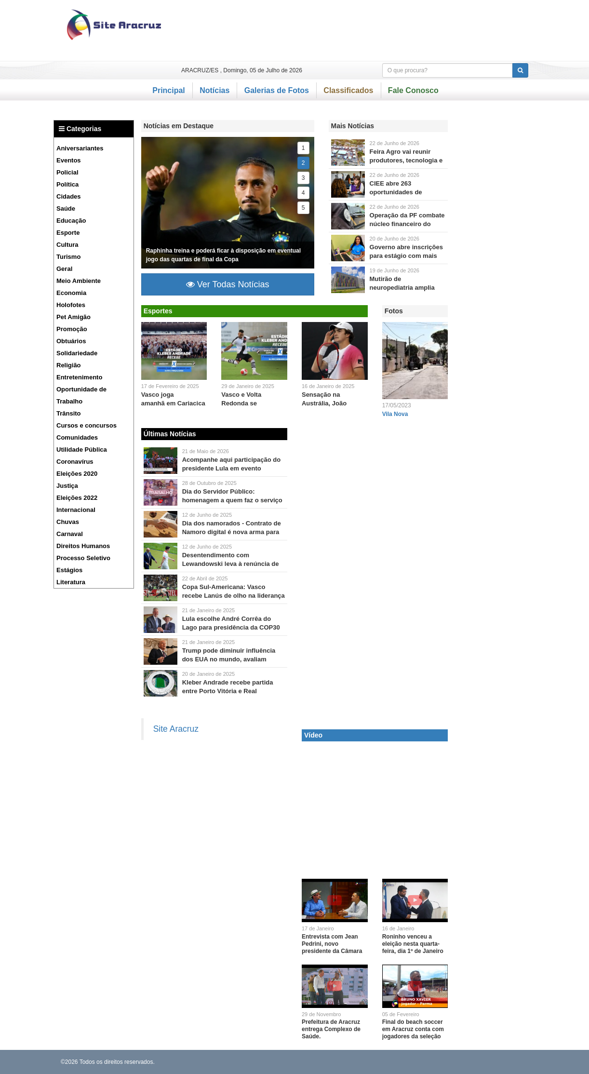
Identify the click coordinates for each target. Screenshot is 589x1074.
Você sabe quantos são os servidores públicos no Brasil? (160, 492)
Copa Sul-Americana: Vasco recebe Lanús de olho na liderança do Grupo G (233, 595)
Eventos (68, 160)
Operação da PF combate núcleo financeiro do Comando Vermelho (407, 224)
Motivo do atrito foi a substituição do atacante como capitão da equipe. (160, 556)
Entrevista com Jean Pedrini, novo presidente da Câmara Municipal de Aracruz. (332, 947)
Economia (71, 292)
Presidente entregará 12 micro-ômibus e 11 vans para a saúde (160, 460)
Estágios (69, 570)
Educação (71, 220)
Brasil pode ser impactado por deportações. (160, 651)
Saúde (65, 208)
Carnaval (69, 533)
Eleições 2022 (76, 497)
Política (67, 184)
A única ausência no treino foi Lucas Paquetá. (227, 202)
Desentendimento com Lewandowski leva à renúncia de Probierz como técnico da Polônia (232, 563)
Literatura (70, 582)
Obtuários (71, 341)
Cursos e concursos (86, 425)
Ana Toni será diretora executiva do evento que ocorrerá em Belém (160, 619)
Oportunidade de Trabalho (81, 395)
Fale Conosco (413, 90)
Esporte (68, 232)
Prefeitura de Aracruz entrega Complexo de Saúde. (331, 1029)
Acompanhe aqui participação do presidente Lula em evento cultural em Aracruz (231, 468)
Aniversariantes (80, 148)
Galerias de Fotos (276, 90)
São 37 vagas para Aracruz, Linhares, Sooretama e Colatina (348, 184)
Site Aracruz (176, 729)
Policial (67, 172)
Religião (68, 365)
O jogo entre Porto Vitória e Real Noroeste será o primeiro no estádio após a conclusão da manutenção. (160, 683)
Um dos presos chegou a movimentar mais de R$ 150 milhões (348, 216)
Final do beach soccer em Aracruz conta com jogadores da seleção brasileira (413, 1033)
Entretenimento (79, 377)
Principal (168, 90)
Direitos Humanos (83, 546)
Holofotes (70, 305)
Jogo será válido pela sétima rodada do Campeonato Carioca (254, 351)
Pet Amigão (73, 317)
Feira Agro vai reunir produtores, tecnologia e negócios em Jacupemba (407, 160)
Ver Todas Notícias (227, 284)
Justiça (67, 485)
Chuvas (67, 521)
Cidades (68, 196)
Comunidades (77, 437)
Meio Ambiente (78, 280)
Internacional (75, 509)
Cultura (67, 244)
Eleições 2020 (76, 473)
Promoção (71, 329)
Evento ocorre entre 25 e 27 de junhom (348, 152)
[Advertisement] (356, 30)
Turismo (68, 256)
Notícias (214, 90)
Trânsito (68, 413)
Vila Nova (395, 414)
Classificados (348, 90)
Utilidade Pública (81, 449)
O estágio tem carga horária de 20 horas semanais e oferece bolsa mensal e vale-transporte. (348, 248)
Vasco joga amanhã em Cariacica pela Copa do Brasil (173, 403)
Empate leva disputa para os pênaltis (174, 351)
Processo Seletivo (83, 558)
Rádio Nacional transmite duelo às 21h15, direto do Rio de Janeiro (160, 588)
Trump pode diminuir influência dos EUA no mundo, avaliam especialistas (229, 659)
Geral (64, 268)
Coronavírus (75, 461)
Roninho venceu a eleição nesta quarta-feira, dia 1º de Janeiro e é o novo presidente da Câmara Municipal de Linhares (412, 954)
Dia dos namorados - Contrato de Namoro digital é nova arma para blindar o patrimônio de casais (231, 532)
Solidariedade (76, 353)
